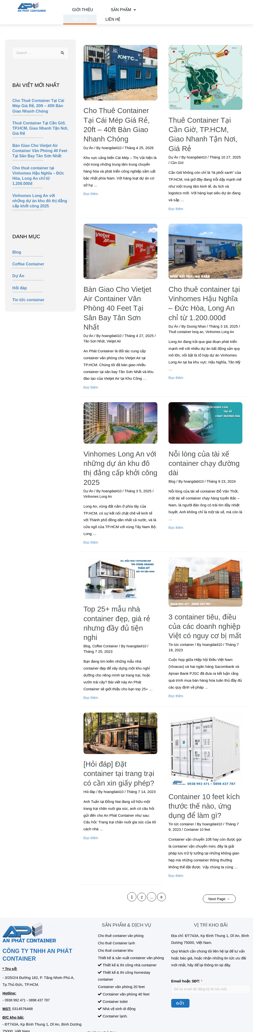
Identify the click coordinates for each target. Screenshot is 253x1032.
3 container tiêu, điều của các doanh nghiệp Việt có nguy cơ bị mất (202, 584)
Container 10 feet (201, 778)
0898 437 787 (42, 947)
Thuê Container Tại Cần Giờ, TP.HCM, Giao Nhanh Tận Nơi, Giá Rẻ (40, 136)
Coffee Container (28, 272)
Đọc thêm (92, 186)
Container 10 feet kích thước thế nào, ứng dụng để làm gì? (202, 757)
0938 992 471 (16, 947)
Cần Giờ (186, 155)
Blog (16, 260)
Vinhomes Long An (226, 317)
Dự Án (18, 284)
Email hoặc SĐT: (186, 928)
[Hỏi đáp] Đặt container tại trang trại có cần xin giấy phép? (118, 725)
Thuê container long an (189, 317)
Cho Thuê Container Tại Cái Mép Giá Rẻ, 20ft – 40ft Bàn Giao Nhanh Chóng (38, 113)
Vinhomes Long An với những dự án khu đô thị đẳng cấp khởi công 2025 (39, 208)
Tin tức (132, 11)
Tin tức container (28, 307)
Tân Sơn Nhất (96, 317)
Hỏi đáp (19, 296)
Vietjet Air (118, 317)
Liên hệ (73, 25)
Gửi (180, 951)
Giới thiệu (76, 11)
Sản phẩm (105, 11)
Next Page (218, 845)
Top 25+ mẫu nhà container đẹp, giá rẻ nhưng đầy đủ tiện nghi (119, 577)
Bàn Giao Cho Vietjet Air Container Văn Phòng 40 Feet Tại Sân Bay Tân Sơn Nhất (39, 158)
